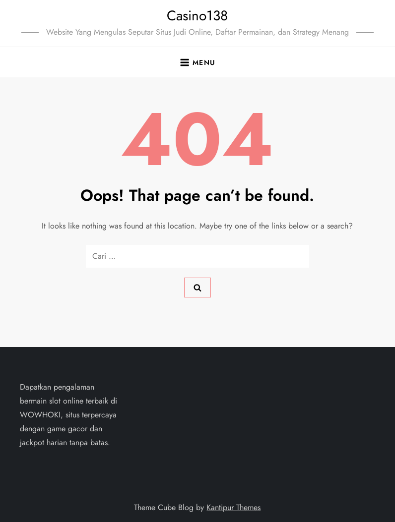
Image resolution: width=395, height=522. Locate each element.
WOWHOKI (40, 414)
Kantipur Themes (233, 507)
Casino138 (197, 15)
